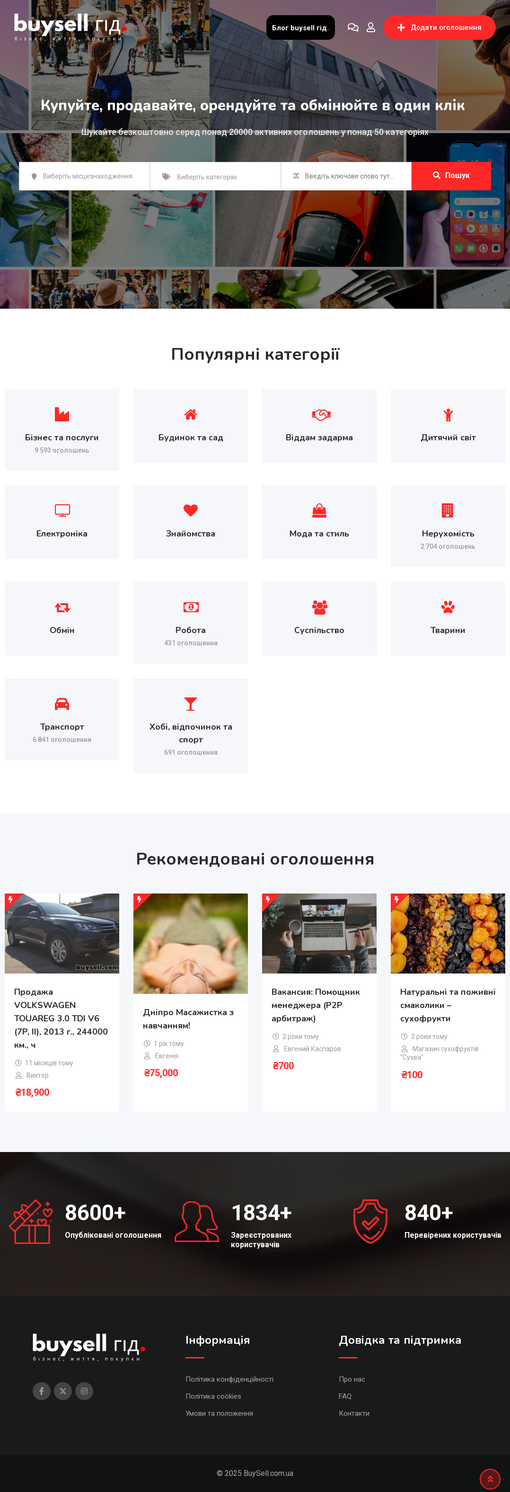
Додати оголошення (439, 27)
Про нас (352, 1379)
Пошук (451, 175)
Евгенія (166, 1056)
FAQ (345, 1396)
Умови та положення (219, 1413)
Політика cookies (213, 1396)
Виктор (37, 1075)
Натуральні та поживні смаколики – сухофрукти (448, 1005)
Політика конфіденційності (229, 1379)
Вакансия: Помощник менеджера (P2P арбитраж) (316, 1005)
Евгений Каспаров (312, 1049)
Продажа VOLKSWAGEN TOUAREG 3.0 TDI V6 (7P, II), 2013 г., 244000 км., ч (61, 1018)
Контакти (354, 1413)
